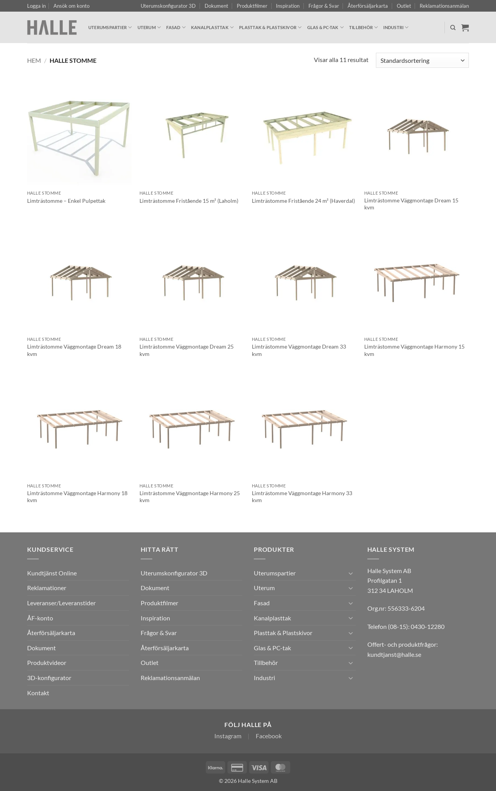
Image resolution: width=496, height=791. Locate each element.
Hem (34, 60)
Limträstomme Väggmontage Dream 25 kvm (187, 350)
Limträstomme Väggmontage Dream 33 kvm (299, 350)
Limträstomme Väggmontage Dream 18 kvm (74, 350)
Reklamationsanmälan (444, 6)
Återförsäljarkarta (368, 6)
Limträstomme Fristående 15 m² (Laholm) (189, 200)
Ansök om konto (71, 6)
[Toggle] (351, 573)
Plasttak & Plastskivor (270, 27)
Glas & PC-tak (325, 27)
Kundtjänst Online (52, 573)
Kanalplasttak (212, 27)
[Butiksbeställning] (422, 60)
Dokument (216, 6)
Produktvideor (46, 662)
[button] (36, 6)
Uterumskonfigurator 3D (168, 6)
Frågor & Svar (323, 6)
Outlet (404, 6)
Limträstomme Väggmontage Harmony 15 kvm (414, 350)
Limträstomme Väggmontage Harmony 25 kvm (190, 497)
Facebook (269, 735)
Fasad (176, 27)
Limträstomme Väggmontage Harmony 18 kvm (77, 497)
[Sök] (452, 28)
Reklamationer (46, 587)
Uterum (149, 27)
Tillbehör (363, 27)
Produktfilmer (252, 6)
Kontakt (38, 692)
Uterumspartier (110, 27)
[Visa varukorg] (465, 27)
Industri (395, 27)
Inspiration (288, 6)
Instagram (227, 735)
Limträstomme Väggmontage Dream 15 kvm (411, 204)
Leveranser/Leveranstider (61, 602)
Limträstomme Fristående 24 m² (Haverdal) (303, 200)
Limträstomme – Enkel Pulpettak (66, 200)
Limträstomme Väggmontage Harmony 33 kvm (302, 497)
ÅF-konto (40, 618)
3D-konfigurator (49, 677)
